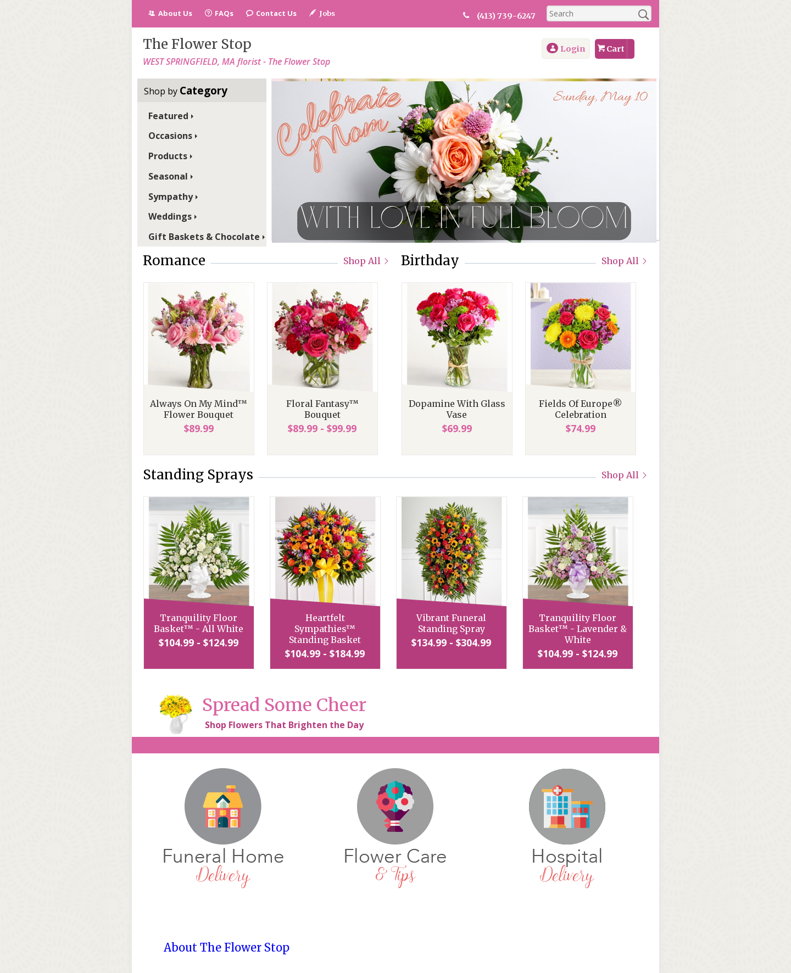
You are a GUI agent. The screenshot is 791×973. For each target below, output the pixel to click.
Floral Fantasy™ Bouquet (322, 409)
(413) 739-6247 (507, 16)
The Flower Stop (197, 44)
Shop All (366, 260)
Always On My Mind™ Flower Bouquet (198, 409)
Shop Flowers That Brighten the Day (284, 725)
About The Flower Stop (226, 947)
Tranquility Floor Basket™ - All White (198, 623)
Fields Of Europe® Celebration (580, 409)
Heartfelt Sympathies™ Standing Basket (325, 628)
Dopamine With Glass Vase (456, 409)
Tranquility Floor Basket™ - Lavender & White (577, 628)
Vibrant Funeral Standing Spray (451, 623)
